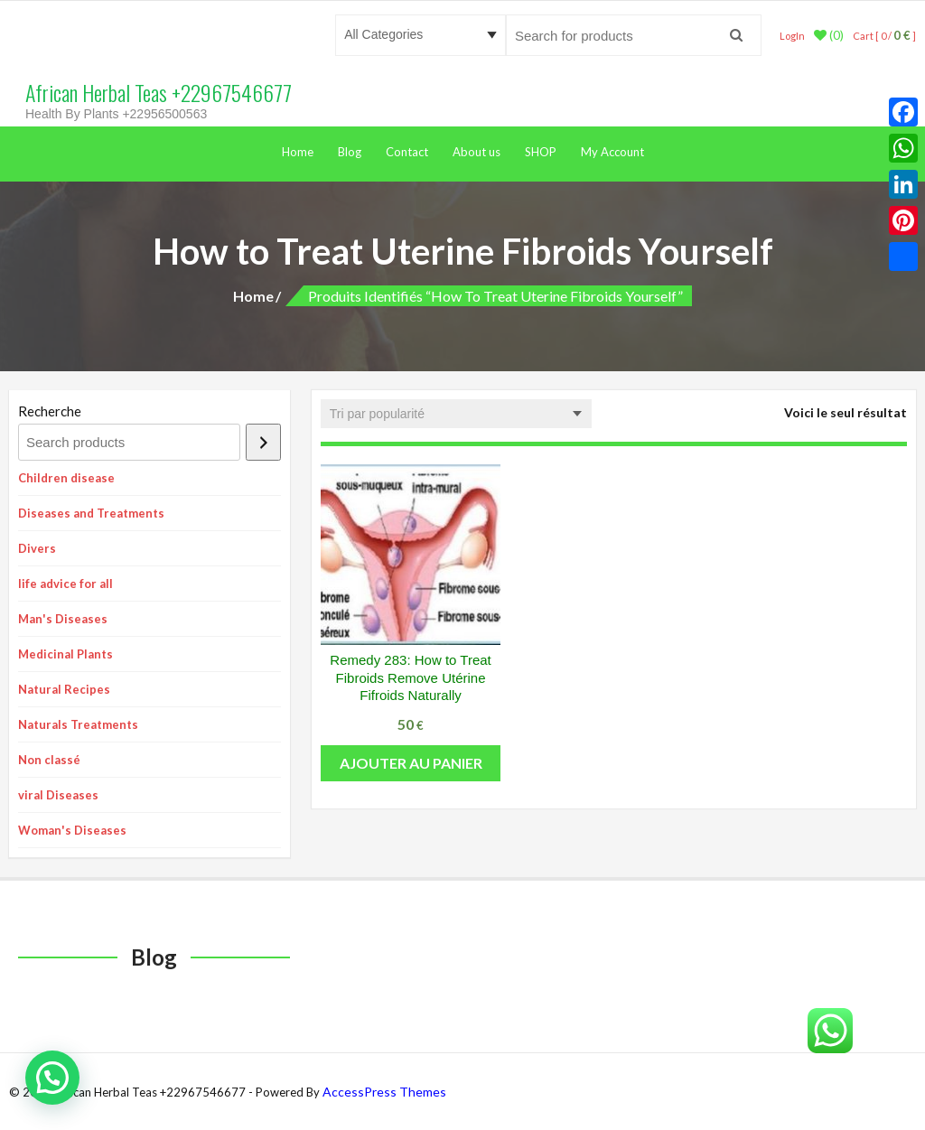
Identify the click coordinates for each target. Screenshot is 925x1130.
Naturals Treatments (78, 724)
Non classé (49, 759)
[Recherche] (263, 442)
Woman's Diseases (72, 830)
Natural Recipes (64, 689)
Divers (37, 548)
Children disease (66, 478)
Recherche (49, 411)
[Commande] (456, 413)
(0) (829, 35)
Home (297, 152)
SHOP (540, 152)
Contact (407, 152)
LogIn (792, 36)
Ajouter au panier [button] (411, 762)
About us (476, 152)
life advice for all (65, 583)
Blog (349, 152)
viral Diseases (58, 795)
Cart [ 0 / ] (884, 36)
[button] (52, 1078)
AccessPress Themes (384, 1091)
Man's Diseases (62, 619)
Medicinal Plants (65, 654)
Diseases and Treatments (91, 513)
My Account (612, 152)
